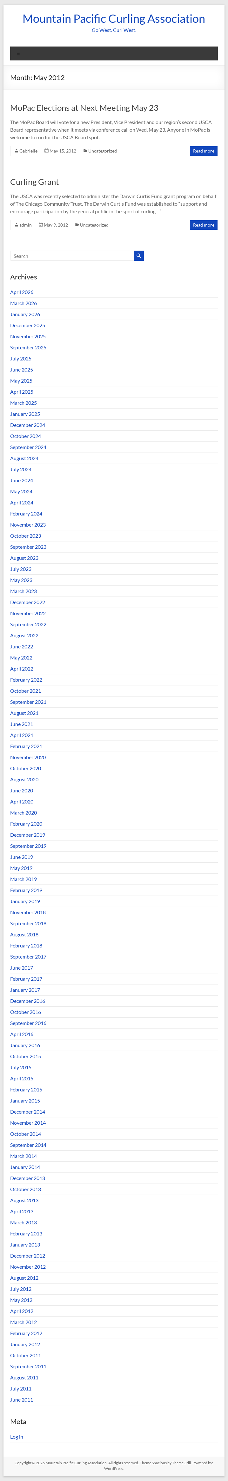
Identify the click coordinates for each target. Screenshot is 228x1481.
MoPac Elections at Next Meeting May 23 (84, 108)
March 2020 (23, 812)
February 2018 (26, 945)
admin (25, 225)
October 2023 (25, 536)
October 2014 (25, 1134)
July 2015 (20, 1067)
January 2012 (25, 1344)
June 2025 (21, 369)
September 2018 (28, 923)
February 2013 (26, 1233)
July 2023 (20, 569)
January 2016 (25, 1045)
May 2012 (21, 1300)
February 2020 (26, 824)
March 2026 (23, 303)
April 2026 (21, 292)
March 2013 (23, 1222)
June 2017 (21, 968)
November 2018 (28, 912)
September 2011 (28, 1366)
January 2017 (25, 990)
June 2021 (21, 724)
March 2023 (23, 591)
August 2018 (24, 934)
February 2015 (26, 1089)
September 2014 (28, 1145)
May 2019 (21, 868)
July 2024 (20, 469)
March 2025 (23, 403)
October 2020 (25, 768)
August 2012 (24, 1278)
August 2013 (24, 1200)
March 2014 (23, 1156)
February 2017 (26, 979)
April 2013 (21, 1211)
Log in (16, 1437)
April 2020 (21, 801)
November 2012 (28, 1267)
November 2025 (28, 336)
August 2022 (24, 635)
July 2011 (20, 1388)
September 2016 (28, 1023)
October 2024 (25, 436)
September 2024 (28, 447)
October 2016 (25, 1012)
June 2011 (21, 1400)
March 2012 (23, 1322)
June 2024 (21, 480)
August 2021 (24, 713)
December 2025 (27, 325)
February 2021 (26, 746)
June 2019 (21, 857)
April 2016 (21, 1034)
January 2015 (25, 1100)
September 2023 (28, 547)
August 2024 (24, 458)
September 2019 (28, 846)
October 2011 (25, 1355)
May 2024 (21, 491)
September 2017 (28, 956)
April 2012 (21, 1311)
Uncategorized (102, 150)
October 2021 (25, 691)
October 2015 (25, 1056)
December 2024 (27, 425)
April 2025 (21, 392)
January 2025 (25, 414)
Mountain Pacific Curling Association (114, 18)
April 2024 (21, 502)
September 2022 (28, 624)
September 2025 (28, 347)
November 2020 (28, 757)
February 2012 (26, 1333)
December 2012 (27, 1256)
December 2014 (27, 1112)
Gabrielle (28, 150)
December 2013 (27, 1178)
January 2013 (25, 1244)
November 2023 (28, 525)
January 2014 (25, 1167)
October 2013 (25, 1189)
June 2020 (21, 790)
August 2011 (24, 1377)
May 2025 (21, 381)
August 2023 (24, 558)
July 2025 (20, 358)
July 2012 (20, 1289)
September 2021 (28, 702)
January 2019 (25, 901)
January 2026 (25, 314)
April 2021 (21, 735)
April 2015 (21, 1078)
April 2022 (21, 669)
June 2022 (21, 646)
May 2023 (21, 580)
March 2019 (23, 879)
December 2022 (27, 602)
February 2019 (26, 890)
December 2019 (27, 835)
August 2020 (24, 779)
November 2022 (28, 613)
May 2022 (21, 657)
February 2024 (26, 513)
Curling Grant (34, 182)
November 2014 (28, 1123)
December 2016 (27, 1001)
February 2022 (26, 680)
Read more (203, 150)
